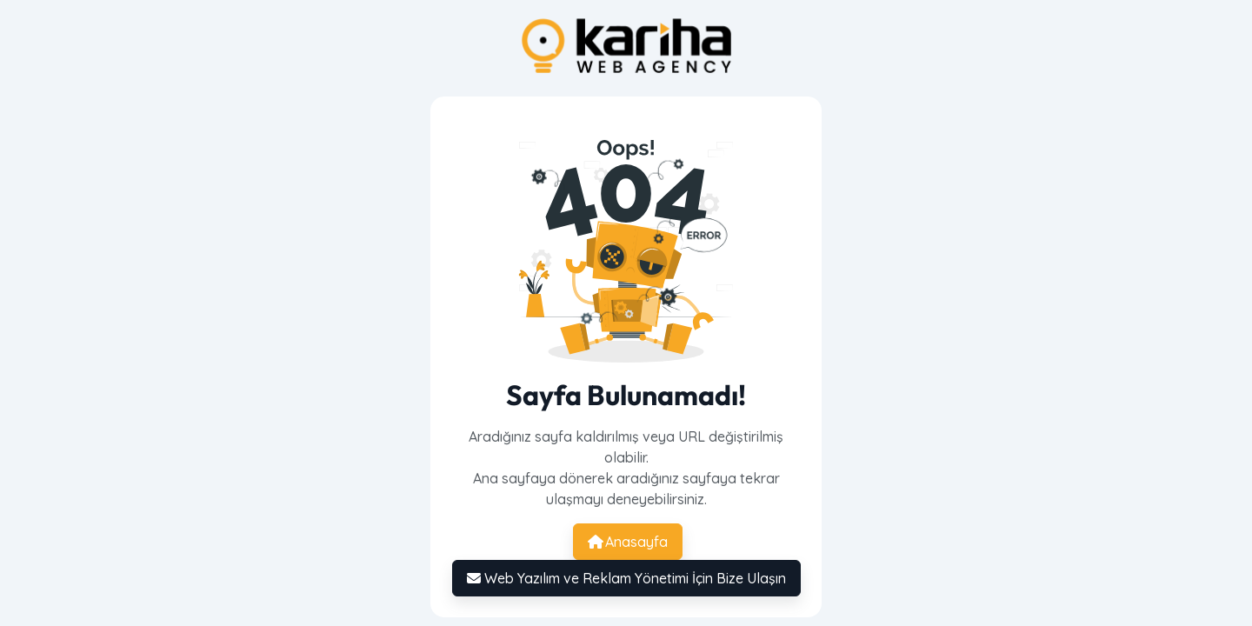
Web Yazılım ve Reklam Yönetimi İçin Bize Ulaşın (626, 578)
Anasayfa (628, 541)
